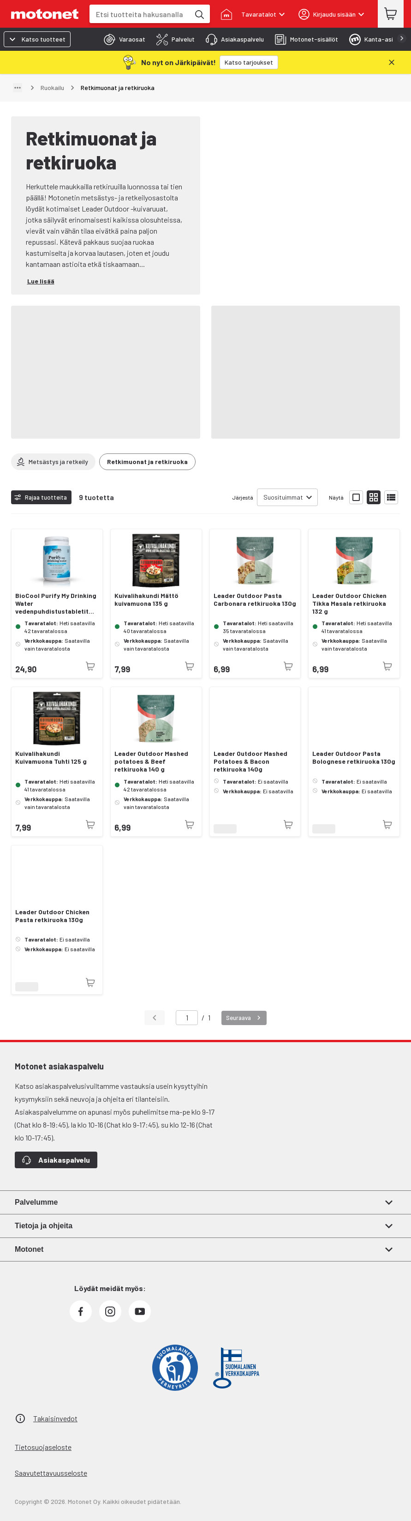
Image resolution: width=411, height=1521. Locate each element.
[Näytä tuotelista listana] (391, 497)
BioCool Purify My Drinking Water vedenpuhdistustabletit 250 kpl (55, 603)
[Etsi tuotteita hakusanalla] (199, 14)
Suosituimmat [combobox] (283, 497)
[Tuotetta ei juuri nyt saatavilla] (90, 666)
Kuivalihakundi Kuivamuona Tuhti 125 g (51, 757)
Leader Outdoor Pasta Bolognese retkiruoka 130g (353, 757)
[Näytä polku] (17, 87)
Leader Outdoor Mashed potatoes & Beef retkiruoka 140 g (151, 761)
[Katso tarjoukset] (249, 62)
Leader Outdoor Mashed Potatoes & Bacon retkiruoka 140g (250, 761)
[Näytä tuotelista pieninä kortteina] (374, 497)
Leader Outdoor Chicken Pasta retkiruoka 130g (52, 915)
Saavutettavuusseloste (51, 1472)
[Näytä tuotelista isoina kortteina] (356, 497)
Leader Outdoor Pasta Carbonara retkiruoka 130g (255, 599)
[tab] (122, 39)
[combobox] (139, 14)
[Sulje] (392, 62)
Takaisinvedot (55, 1418)
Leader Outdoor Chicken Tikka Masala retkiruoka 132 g (349, 603)
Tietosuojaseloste (43, 1447)
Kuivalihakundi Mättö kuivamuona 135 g (146, 599)
